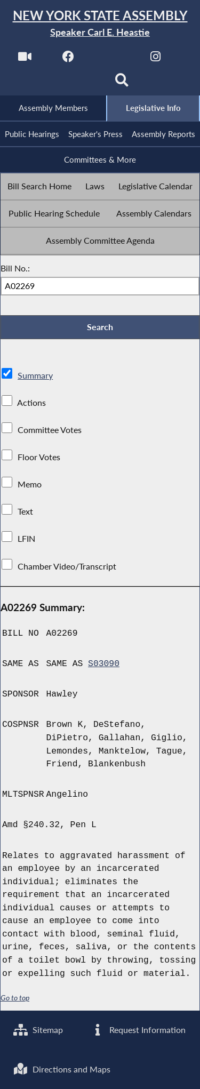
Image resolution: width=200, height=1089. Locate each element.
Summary (35, 375)
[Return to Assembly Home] (100, 23)
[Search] (122, 83)
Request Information (138, 1029)
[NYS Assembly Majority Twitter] (112, 59)
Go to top (15, 998)
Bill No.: (15, 268)
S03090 (103, 664)
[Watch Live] (25, 59)
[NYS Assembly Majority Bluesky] (78, 83)
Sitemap (38, 1029)
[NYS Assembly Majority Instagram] (155, 59)
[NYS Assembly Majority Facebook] (69, 59)
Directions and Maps (61, 1069)
